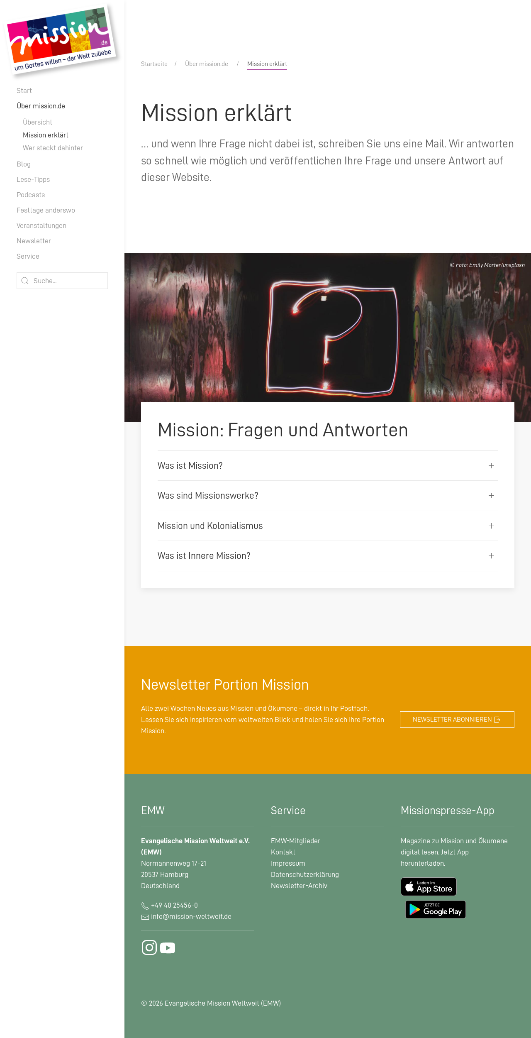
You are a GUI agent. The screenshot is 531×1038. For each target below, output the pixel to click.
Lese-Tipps (33, 179)
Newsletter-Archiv (299, 885)
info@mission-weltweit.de (191, 916)
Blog (24, 164)
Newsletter (34, 241)
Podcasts (31, 194)
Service (28, 256)
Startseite (154, 64)
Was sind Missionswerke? (208, 495)
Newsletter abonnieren (457, 720)
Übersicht (37, 122)
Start (24, 90)
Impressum (288, 863)
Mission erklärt (45, 135)
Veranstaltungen (41, 225)
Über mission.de (41, 106)
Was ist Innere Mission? (204, 556)
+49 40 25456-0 (169, 905)
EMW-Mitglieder (295, 841)
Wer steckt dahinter (53, 148)
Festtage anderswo (46, 210)
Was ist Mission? (190, 465)
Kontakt (283, 852)
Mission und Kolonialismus (210, 526)
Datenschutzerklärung (305, 874)
